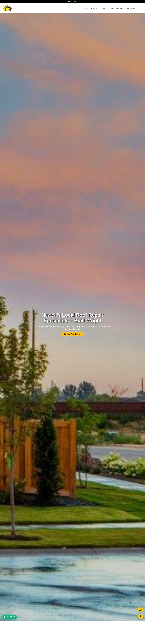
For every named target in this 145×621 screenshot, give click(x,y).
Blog (139, 8)
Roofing (103, 8)
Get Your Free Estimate (72, 334)
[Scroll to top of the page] (140, 616)
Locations (119, 8)
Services (94, 8)
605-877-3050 (72, 2)
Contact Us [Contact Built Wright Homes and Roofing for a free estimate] (9, 617)
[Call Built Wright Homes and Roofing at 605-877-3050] (140, 609)
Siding (111, 8)
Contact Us (131, 8)
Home (85, 8)
